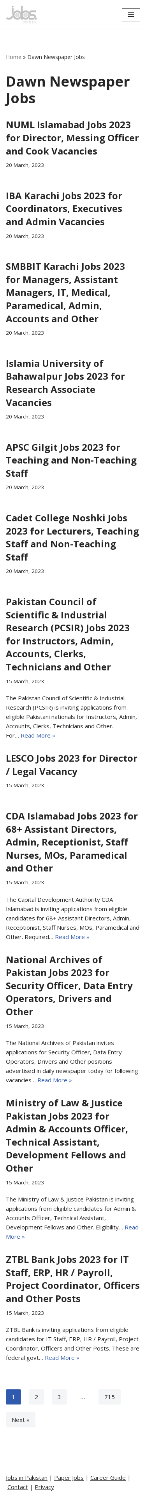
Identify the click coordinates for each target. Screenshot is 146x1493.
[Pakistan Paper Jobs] (21, 14)
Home (13, 57)
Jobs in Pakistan (26, 1477)
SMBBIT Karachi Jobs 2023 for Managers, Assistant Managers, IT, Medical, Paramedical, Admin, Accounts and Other (65, 292)
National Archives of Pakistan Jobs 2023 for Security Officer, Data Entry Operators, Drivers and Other (69, 985)
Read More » (38, 735)
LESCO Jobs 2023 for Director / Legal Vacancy (71, 765)
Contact (17, 1487)
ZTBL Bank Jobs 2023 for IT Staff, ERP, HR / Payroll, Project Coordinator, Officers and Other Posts (73, 1279)
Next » (21, 1420)
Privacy (44, 1487)
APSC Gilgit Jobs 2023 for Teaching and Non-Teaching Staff (71, 460)
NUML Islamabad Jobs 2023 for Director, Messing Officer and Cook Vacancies (72, 137)
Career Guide (108, 1477)
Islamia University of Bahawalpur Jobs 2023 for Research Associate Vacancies (65, 383)
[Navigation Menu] (131, 14)
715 (109, 1397)
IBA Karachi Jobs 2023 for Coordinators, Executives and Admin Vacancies (64, 208)
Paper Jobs (69, 1477)
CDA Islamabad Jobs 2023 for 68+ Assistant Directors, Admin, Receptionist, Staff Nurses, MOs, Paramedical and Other (72, 841)
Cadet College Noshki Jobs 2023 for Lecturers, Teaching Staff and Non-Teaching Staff (72, 537)
